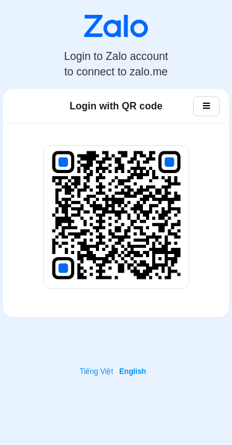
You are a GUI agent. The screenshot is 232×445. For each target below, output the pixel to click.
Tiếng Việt (96, 371)
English (132, 371)
